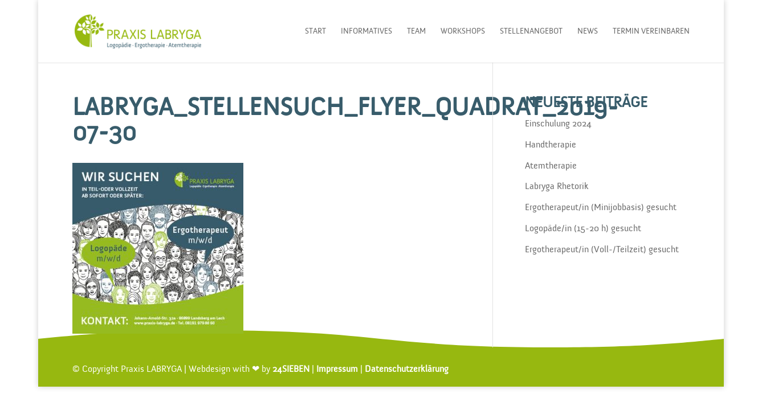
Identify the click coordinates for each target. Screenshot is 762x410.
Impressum (337, 369)
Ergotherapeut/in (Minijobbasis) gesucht (601, 207)
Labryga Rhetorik (557, 186)
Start (315, 31)
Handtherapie (550, 145)
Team (416, 31)
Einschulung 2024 (558, 124)
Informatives (366, 31)
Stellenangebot (531, 31)
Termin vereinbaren (651, 31)
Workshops (463, 31)
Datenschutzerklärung (407, 369)
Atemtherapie (551, 166)
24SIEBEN (290, 369)
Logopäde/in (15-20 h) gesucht (583, 228)
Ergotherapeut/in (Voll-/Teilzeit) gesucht (602, 250)
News (587, 31)
